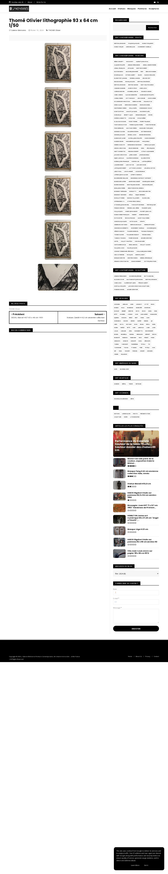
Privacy (147, 656)
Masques (131, 9)
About (30, 2)
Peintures (142, 9)
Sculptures (154, 9)
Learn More (135, 865)
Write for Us (41, 2)
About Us (139, 656)
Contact (156, 656)
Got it (146, 865)
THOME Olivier (54, 30)
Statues (121, 9)
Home (130, 656)
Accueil (112, 9)
